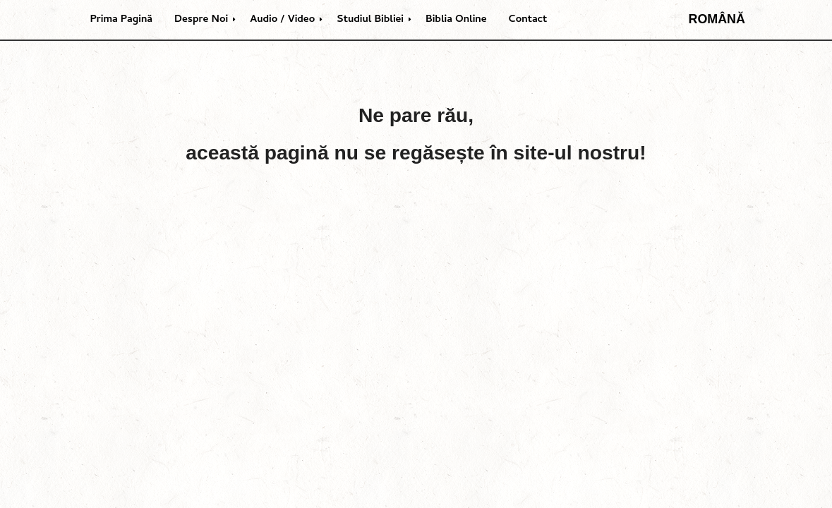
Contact (528, 19)
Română (717, 19)
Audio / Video (282, 19)
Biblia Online (456, 19)
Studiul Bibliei (370, 19)
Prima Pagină (121, 19)
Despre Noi (201, 19)
